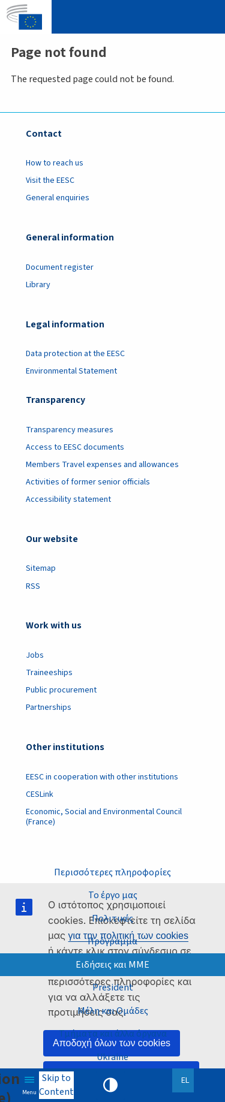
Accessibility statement (68, 499)
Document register (60, 267)
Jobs (35, 655)
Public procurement (61, 690)
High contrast (110, 1085)
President (112, 987)
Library (38, 285)
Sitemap (41, 568)
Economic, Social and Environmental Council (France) (104, 817)
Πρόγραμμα (112, 941)
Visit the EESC (50, 180)
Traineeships (49, 673)
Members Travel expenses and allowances (102, 465)
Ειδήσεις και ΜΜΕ (112, 964)
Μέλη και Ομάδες (112, 1010)
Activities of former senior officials (88, 482)
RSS (33, 586)
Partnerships (48, 707)
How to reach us (54, 163)
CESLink (39, 794)
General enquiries (57, 198)
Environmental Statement (71, 371)
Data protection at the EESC (75, 354)
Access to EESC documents (75, 447)
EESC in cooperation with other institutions (102, 777)
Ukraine (112, 1057)
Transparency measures (69, 430)
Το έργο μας (112, 895)
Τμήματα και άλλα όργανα (113, 1033)
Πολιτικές (112, 918)
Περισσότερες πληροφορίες (112, 872)
